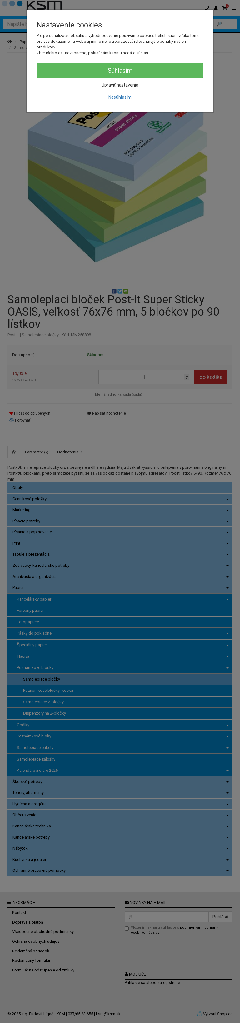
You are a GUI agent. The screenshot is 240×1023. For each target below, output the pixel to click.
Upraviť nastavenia (120, 84)
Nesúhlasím (120, 97)
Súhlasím (120, 70)
